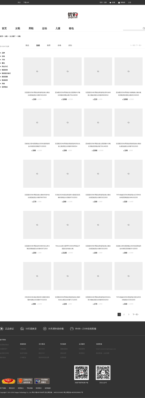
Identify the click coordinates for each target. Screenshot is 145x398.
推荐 (48, 45)
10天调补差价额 (56, 328)
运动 (44, 28)
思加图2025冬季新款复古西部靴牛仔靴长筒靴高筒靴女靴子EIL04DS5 (67, 94)
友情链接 (48, 388)
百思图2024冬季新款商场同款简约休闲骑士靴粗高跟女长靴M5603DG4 (98, 94)
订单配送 (23, 357)
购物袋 (121, 2)
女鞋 (17, 28)
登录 (101, 2)
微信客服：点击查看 (102, 353)
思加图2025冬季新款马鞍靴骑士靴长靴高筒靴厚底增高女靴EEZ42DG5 (128, 94)
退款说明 (63, 353)
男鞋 (31, 28)
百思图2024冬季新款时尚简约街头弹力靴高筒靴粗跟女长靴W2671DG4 (37, 247)
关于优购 (3, 388)
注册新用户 (3, 349)
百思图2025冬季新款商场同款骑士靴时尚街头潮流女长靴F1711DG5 (67, 298)
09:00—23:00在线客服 (85, 328)
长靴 (19, 36)
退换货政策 (64, 349)
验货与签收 (23, 353)
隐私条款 (3, 357)
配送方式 (42, 353)
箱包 (71, 28)
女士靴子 (12, 36)
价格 (59, 45)
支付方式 (42, 349)
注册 (105, 2)
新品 (27, 45)
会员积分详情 (4, 353)
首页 (4, 28)
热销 (38, 45)
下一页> (138, 45)
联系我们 (82, 353)
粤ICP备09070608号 (38, 392)
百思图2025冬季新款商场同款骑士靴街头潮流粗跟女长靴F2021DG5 (37, 94)
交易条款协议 (4, 344)
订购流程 (23, 349)
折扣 (70, 45)
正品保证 (9, 328)
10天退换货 (31, 328)
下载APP (26, 2)
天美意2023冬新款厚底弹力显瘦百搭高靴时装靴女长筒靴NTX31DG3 (67, 196)
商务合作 (12, 388)
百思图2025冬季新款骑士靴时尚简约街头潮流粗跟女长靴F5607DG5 (37, 196)
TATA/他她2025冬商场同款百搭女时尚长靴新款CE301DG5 (128, 298)
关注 (19, 2)
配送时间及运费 (44, 357)
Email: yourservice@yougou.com (106, 349)
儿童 (57, 28)
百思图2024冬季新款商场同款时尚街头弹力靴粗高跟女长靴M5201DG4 (98, 298)
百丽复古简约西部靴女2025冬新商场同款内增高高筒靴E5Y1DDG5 (37, 145)
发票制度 (63, 357)
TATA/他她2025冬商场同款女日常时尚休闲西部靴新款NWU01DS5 (128, 196)
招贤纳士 (21, 388)
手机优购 (30, 388)
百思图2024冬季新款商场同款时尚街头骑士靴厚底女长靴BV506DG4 (67, 145)
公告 (129, 2)
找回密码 (82, 349)
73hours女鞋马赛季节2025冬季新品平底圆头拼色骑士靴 (67, 247)
